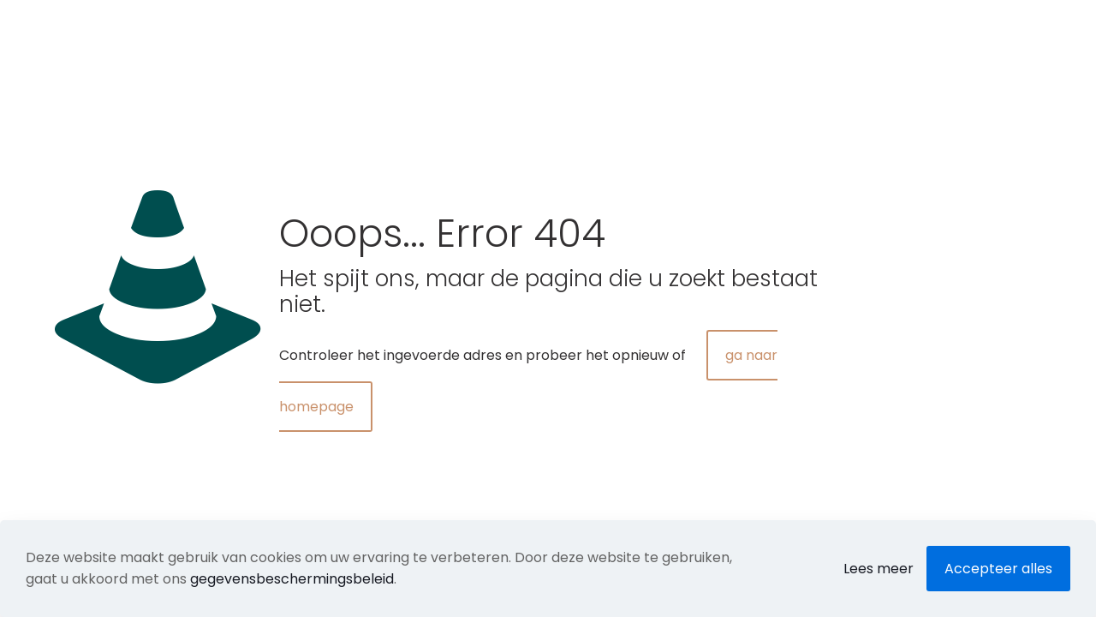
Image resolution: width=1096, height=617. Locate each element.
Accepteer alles (998, 568)
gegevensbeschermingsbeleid (292, 579)
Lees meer (878, 568)
